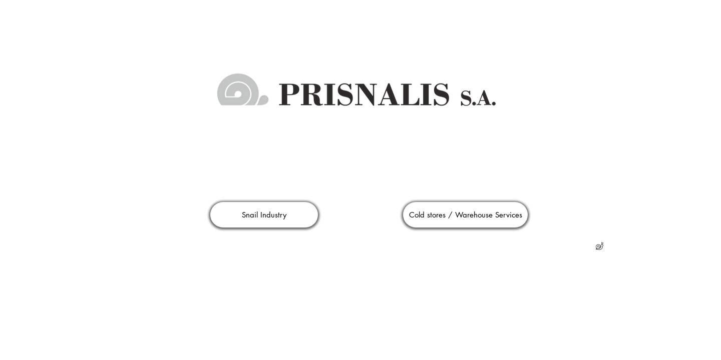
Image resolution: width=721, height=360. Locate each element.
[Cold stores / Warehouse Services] (465, 215)
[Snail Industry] (264, 215)
